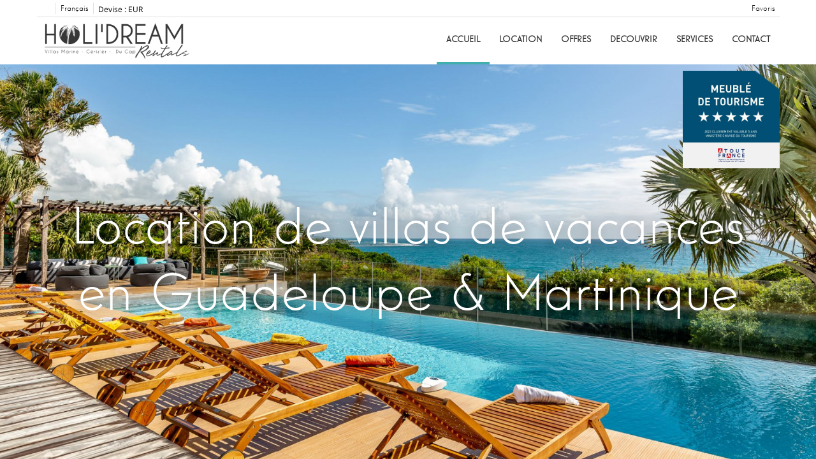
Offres (576, 39)
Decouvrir (633, 39)
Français (74, 9)
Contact (751, 39)
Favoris (763, 9)
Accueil (463, 39)
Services (694, 39)
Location (520, 39)
